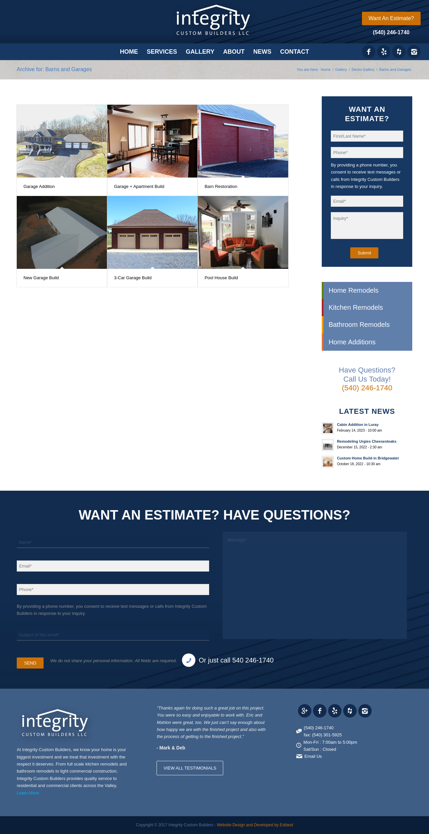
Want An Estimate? (391, 18)
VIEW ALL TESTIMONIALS (190, 768)
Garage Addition (39, 186)
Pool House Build (221, 277)
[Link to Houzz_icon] (399, 51)
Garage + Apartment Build (139, 186)
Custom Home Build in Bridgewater (368, 458)
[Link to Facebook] (368, 51)
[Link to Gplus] (304, 711)
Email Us (313, 756)
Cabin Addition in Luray (357, 425)
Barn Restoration (220, 186)
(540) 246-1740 (391, 32)
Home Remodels (353, 290)
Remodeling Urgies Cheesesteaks (366, 441)
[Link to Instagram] (414, 51)
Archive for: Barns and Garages (54, 69)
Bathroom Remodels (358, 324)
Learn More (28, 792)
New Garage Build (41, 277)
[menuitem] (391, 18)
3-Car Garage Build (132, 277)
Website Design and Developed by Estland (255, 825)
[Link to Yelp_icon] (383, 51)
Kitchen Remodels (355, 307)
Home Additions (351, 342)
